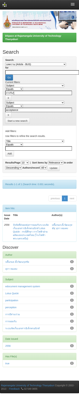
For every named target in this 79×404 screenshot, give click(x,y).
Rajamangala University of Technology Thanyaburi (27, 385)
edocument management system (22, 286)
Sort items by (39, 162)
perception (10, 307)
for (7, 67)
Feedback (14, 388)
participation (11, 300)
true (7, 363)
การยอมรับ (11, 321)
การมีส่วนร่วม (12, 314)
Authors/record (31, 167)
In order (68, 162)
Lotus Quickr (12, 293)
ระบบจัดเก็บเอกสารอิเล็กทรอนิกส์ (22, 328)
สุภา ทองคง (62, 228)
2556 (8, 346)
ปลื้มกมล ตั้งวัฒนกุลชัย (17, 261)
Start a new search (18, 120)
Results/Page (12, 162)
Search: (9, 60)
